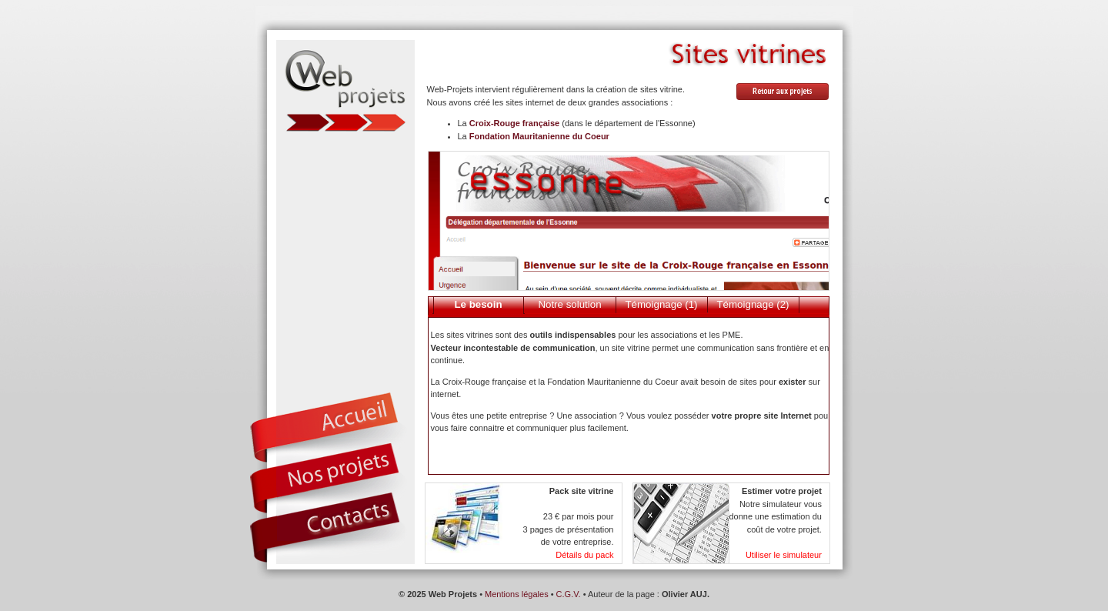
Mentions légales (517, 594)
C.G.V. (568, 594)
